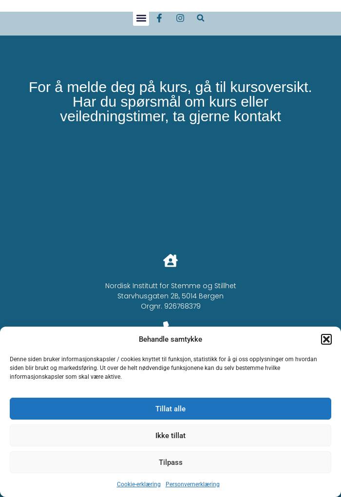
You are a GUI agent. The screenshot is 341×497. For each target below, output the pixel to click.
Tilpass (171, 462)
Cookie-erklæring (139, 484)
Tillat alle (170, 409)
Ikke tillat (170, 435)
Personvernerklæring (193, 484)
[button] (326, 339)
